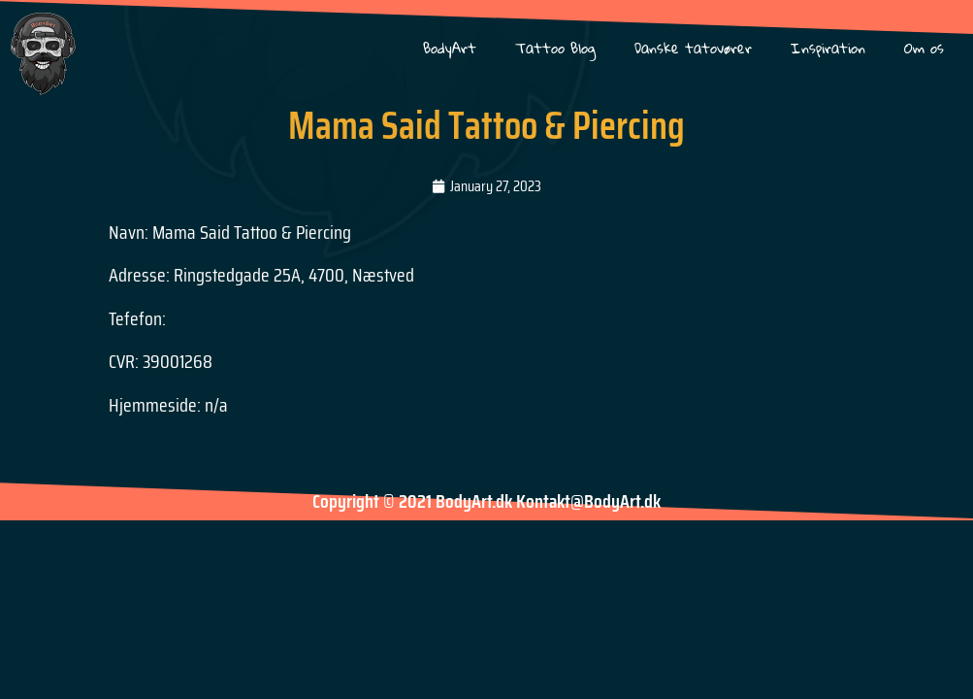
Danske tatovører (693, 48)
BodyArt (449, 48)
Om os (924, 48)
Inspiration (828, 48)
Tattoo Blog (555, 48)
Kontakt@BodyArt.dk (588, 500)
